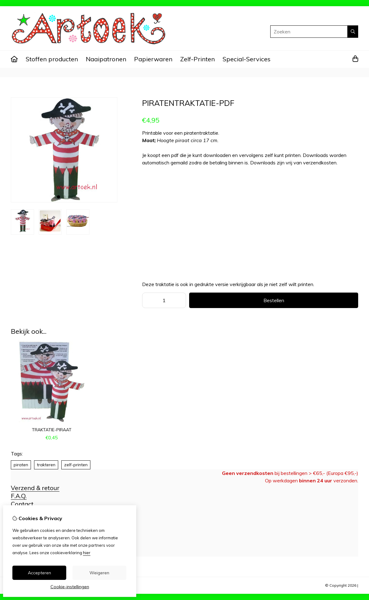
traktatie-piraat (52, 430)
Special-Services (247, 59)
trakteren (46, 464)
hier (86, 552)
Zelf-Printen (197, 59)
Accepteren (39, 573)
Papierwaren (153, 59)
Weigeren (99, 573)
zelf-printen (76, 464)
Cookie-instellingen (69, 586)
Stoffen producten (52, 59)
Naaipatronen (106, 59)
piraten (21, 464)
